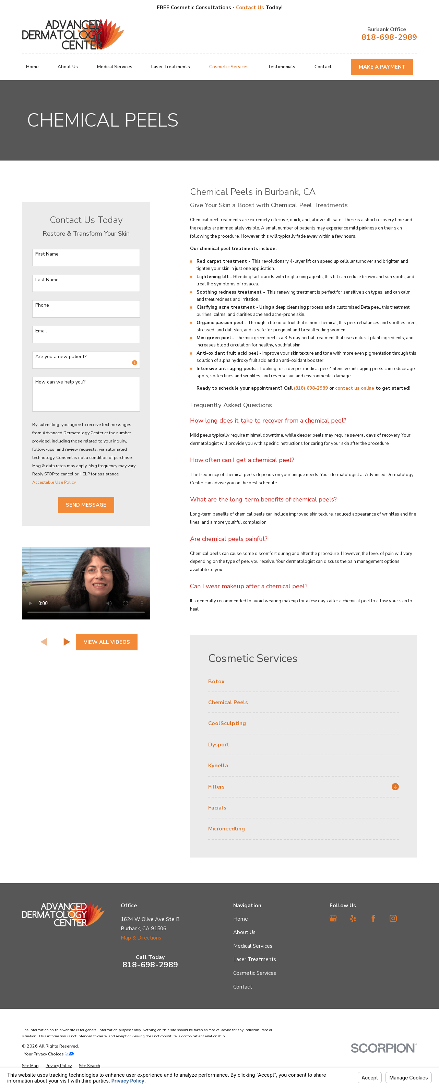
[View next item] (67, 642)
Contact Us (250, 7)
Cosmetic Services (254, 973)
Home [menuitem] (32, 67)
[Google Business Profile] (333, 918)
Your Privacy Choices (49, 1054)
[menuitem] (303, 684)
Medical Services (252, 946)
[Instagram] (393, 918)
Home (240, 918)
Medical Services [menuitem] (114, 67)
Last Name (47, 280)
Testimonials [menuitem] (281, 67)
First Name (47, 254)
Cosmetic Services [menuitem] (229, 67)
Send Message (86, 504)
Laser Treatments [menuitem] (170, 67)
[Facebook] (373, 918)
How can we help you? (60, 382)
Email (41, 331)
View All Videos (107, 642)
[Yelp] (353, 918)
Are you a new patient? (60, 357)
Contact (242, 986)
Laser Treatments (254, 959)
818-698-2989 (389, 37)
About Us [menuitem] (68, 67)
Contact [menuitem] (323, 67)
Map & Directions (141, 937)
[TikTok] (413, 918)
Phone (42, 305)
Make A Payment (382, 66)
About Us (244, 932)
